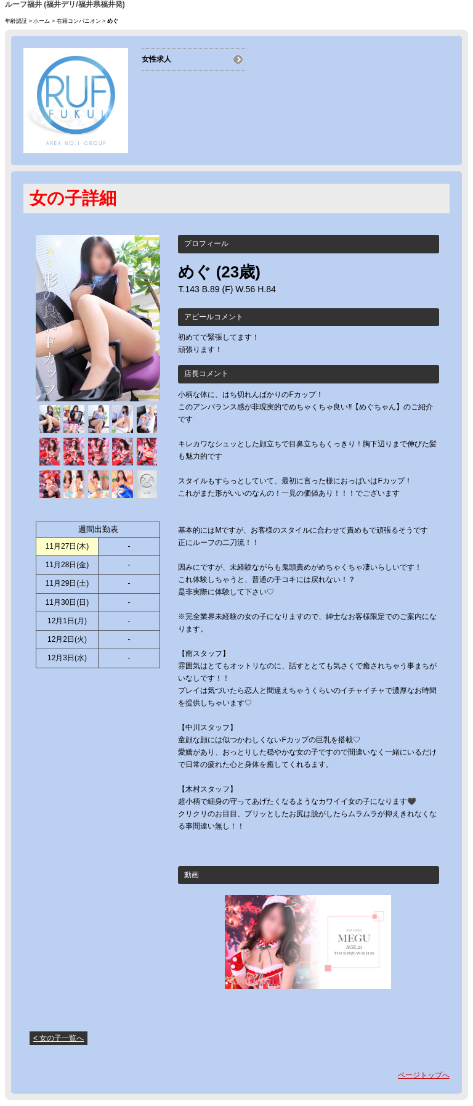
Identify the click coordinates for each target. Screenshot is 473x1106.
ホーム (41, 21)
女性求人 (156, 59)
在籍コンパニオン (79, 21)
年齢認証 (16, 21)
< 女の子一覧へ (58, 1038)
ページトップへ (424, 1075)
